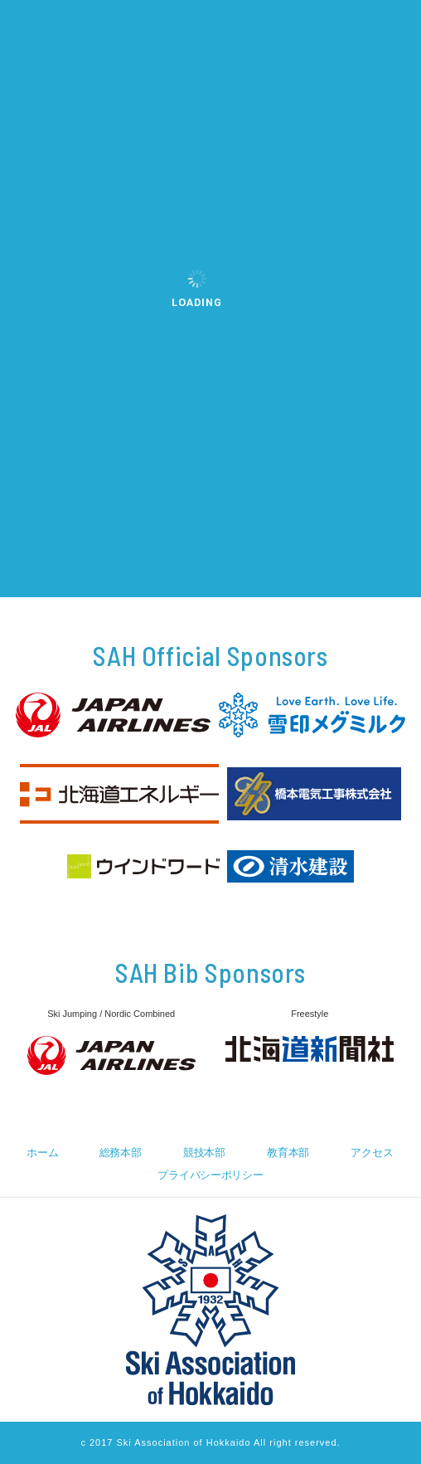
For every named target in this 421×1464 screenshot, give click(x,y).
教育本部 (288, 1152)
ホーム (42, 1152)
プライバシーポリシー (210, 1175)
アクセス (372, 1152)
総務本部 (120, 1152)
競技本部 (204, 1152)
